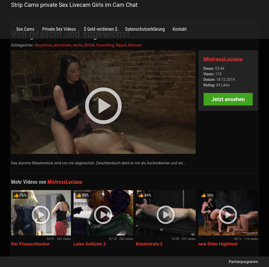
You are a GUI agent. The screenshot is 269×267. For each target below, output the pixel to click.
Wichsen (135, 45)
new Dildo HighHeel (217, 244)
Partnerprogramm (243, 262)
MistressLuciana (223, 59)
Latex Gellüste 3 (90, 244)
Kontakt (180, 29)
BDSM (89, 45)
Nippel (121, 45)
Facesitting (105, 45)
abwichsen (62, 45)
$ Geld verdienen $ (100, 29)
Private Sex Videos (59, 29)
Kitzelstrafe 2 (149, 244)
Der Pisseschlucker (30, 244)
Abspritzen (43, 45)
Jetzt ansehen (228, 99)
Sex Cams (25, 29)
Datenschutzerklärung (145, 29)
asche (78, 45)
